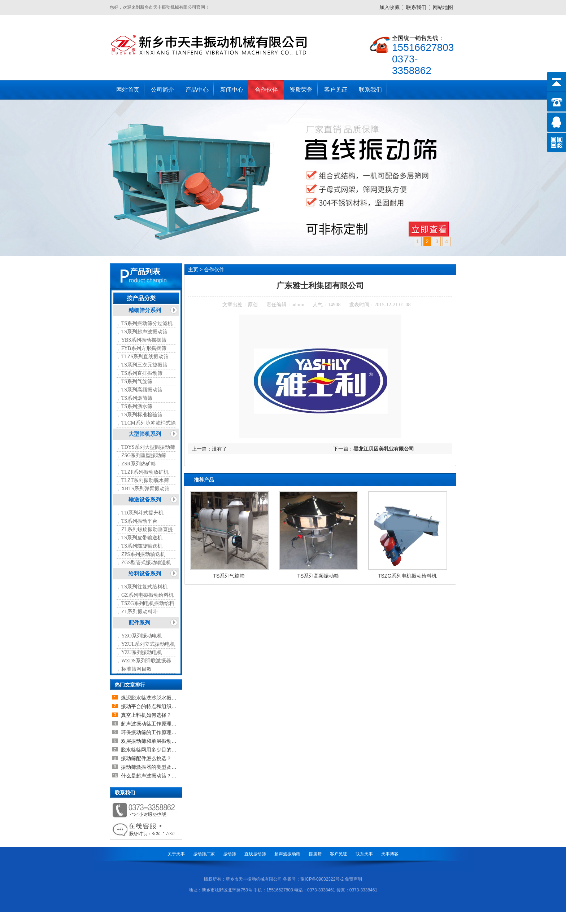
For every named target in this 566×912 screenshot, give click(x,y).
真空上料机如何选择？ (146, 715)
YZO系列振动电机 (141, 636)
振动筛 (229, 853)
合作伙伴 (266, 90)
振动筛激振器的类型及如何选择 (156, 767)
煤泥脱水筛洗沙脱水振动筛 (151, 698)
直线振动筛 (255, 853)
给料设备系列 (145, 573)
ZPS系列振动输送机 (143, 554)
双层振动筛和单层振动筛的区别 (156, 741)
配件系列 (139, 623)
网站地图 (443, 7)
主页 (193, 269)
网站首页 (127, 90)
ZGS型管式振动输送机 (146, 562)
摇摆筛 (315, 853)
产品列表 (145, 271)
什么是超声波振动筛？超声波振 (156, 776)
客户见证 (335, 90)
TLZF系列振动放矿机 (145, 472)
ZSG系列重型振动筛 (143, 455)
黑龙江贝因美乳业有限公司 (383, 449)
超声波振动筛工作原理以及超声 (156, 724)
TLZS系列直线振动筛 (145, 356)
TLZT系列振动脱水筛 (145, 480)
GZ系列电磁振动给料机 (147, 595)
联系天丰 (364, 853)
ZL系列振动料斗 (139, 611)
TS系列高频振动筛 (141, 390)
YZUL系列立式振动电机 (148, 644)
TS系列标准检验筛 (141, 414)
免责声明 (353, 879)
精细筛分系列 (145, 310)
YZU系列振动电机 (141, 652)
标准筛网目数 (136, 669)
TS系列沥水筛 (136, 406)
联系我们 (416, 7)
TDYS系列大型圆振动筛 (148, 447)
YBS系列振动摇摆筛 (143, 340)
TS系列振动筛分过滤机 (147, 323)
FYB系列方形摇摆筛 (143, 348)
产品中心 (197, 90)
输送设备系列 (145, 500)
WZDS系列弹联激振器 (146, 660)
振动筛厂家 (204, 853)
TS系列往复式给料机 (144, 586)
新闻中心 (231, 90)
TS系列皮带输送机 (141, 537)
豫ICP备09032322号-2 (322, 879)
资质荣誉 (301, 90)
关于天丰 (176, 853)
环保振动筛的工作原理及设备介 (156, 732)
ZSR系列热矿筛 (138, 463)
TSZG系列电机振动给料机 (407, 576)
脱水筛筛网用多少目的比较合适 (156, 750)
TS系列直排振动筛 (141, 373)
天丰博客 (390, 853)
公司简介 (162, 90)
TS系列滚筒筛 (136, 398)
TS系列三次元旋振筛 (144, 365)
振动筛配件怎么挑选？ (146, 758)
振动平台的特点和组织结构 (151, 706)
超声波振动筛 (287, 853)
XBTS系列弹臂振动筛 (145, 488)
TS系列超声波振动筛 (144, 331)
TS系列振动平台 (139, 521)
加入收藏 (389, 7)
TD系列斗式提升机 (142, 513)
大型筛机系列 (145, 434)
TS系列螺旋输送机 (141, 546)
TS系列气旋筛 (136, 381)
